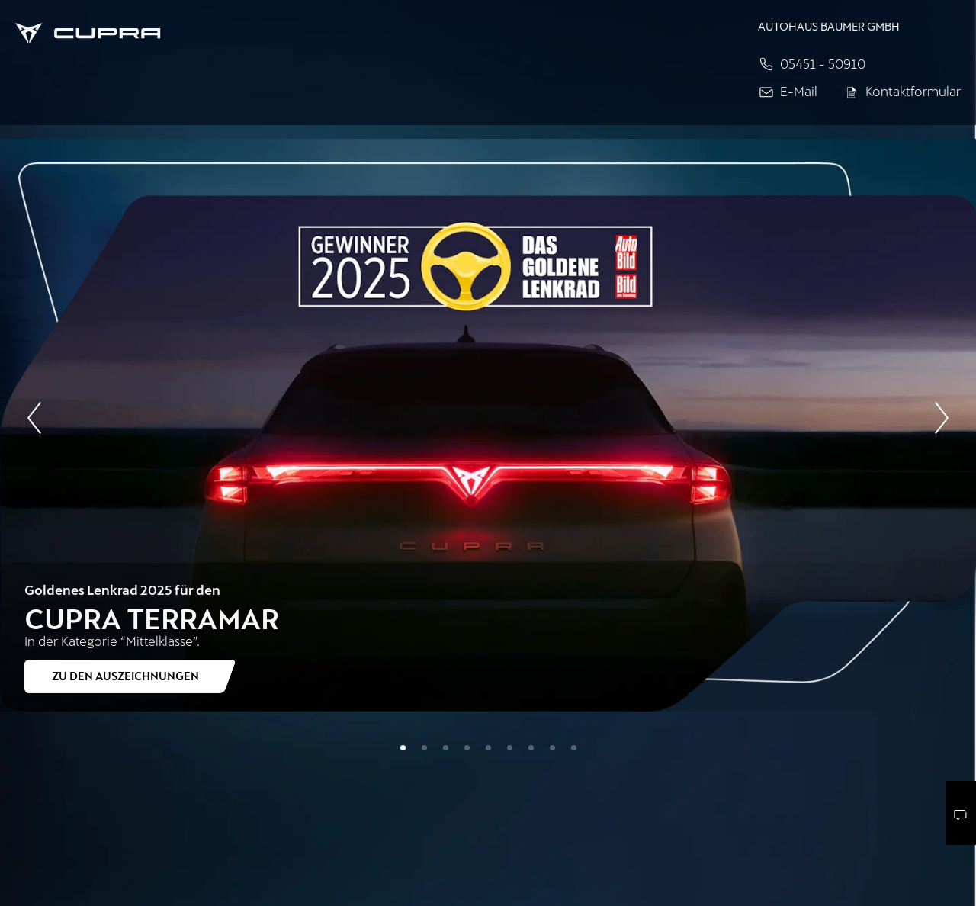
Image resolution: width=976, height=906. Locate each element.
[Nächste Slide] (941, 420)
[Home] (360, 31)
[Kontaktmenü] (961, 813)
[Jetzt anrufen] (859, 64)
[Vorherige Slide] (34, 416)
